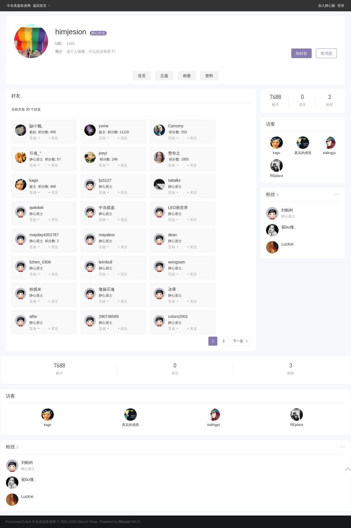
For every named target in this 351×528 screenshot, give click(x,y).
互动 (32, 138)
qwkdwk (36, 207)
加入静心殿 (326, 6)
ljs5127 (105, 180)
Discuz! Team (88, 522)
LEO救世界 (178, 207)
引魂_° (35, 153)
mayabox (107, 235)
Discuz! (125, 522)
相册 (187, 75)
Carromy (175, 126)
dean (172, 235)
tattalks (174, 180)
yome (103, 126)
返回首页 (39, 6)
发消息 (326, 53)
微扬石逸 (107, 289)
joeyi (103, 153)
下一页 (238, 341)
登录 (340, 6)
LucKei (287, 244)
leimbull (105, 262)
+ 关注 (53, 138)
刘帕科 (287, 210)
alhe (33, 316)
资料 (209, 75)
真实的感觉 (302, 153)
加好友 (301, 53)
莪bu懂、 (289, 227)
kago (33, 180)
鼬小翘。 (37, 126)
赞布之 (174, 153)
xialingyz (329, 153)
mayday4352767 (44, 235)
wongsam (176, 262)
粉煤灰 (35, 289)
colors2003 (178, 316)
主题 (164, 75)
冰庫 (172, 289)
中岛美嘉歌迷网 (19, 6)
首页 (142, 75)
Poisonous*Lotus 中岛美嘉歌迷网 (31, 522)
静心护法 (98, 33)
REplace (276, 176)
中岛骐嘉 (107, 207)
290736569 (109, 316)
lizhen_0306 (40, 262)
